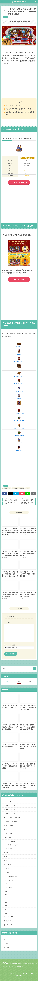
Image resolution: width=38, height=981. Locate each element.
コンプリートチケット (11, 876)
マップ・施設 (8, 834)
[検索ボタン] (36, 1)
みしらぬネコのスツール (19, 381)
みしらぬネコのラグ (19, 404)
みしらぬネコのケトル (19, 411)
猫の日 (27, 488)
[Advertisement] (19, 81)
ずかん (6, 852)
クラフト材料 (8, 887)
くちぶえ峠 (8, 838)
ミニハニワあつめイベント (12, 817)
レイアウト (7, 801)
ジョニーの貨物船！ (10, 841)
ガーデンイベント (9, 809)
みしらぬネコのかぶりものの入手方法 (18, 109)
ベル (6, 884)
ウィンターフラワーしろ (19, 433)
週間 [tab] (19, 681)
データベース (8, 925)
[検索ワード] (19, 668)
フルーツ (7, 902)
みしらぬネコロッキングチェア (19, 352)
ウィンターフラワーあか (19, 426)
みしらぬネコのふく (19, 448)
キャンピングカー (9, 917)
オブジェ (6, 869)
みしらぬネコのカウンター (19, 344)
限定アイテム (8, 864)
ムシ (6, 895)
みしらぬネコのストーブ (19, 359)
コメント (7, 622)
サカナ (7, 891)
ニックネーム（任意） (10, 645)
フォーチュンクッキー (11, 822)
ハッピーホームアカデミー (12, 845)
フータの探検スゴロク (11, 848)
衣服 (5, 860)
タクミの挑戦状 (8, 826)
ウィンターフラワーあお (19, 418)
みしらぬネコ (7, 488)
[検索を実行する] (34, 668)
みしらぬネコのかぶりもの (14, 106)
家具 (5, 856)
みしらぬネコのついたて (19, 367)
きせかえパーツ (8, 921)
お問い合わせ (19, 975)
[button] (4, 493)
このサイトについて (9, 973)
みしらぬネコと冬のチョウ (18, 488)
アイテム (5, 17)
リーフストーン (9, 880)
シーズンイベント (9, 805)
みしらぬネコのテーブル (19, 374)
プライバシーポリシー (28, 973)
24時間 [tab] (7, 681)
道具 (6, 913)
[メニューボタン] (1, 1)
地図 (6, 909)
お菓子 (7, 906)
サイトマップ (18, 973)
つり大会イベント (9, 813)
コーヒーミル (19, 396)
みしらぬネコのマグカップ (19, 389)
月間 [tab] (30, 681)
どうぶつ (6, 830)
